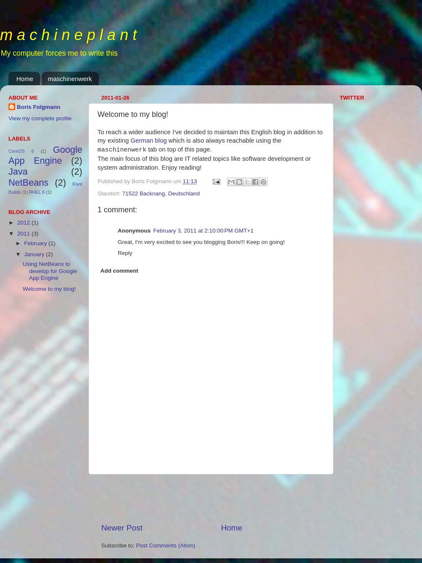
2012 (24, 222)
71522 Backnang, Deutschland (161, 193)
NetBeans (28, 182)
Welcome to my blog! (49, 289)
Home (24, 78)
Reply (125, 253)
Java (18, 171)
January (35, 254)
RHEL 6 (37, 192)
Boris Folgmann (38, 107)
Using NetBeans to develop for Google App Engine (50, 271)
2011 (24, 233)
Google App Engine (45, 155)
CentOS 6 (21, 151)
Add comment (119, 271)
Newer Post (122, 527)
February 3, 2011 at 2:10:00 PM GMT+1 (203, 230)
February (36, 243)
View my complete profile (40, 118)
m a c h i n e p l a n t (68, 34)
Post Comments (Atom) (165, 545)
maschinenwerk (70, 78)
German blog (148, 140)
